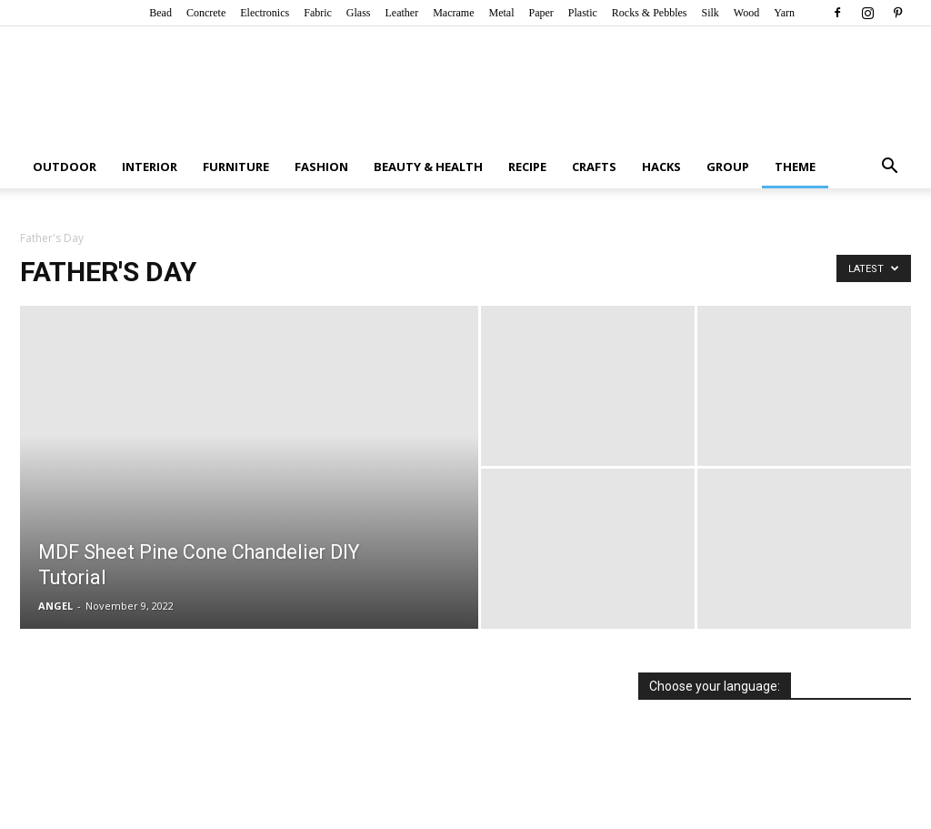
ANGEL (55, 605)
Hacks (661, 166)
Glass (358, 12)
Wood (746, 12)
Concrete (205, 12)
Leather (402, 12)
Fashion (321, 166)
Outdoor (64, 166)
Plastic (582, 12)
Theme (795, 166)
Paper (540, 12)
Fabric (318, 12)
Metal (501, 12)
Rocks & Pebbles (649, 12)
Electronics (264, 12)
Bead (160, 12)
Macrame (453, 12)
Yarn (784, 12)
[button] (889, 168)
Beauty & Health (428, 166)
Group (727, 166)
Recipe (527, 166)
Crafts (594, 166)
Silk (709, 12)
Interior (149, 166)
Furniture (236, 166)
